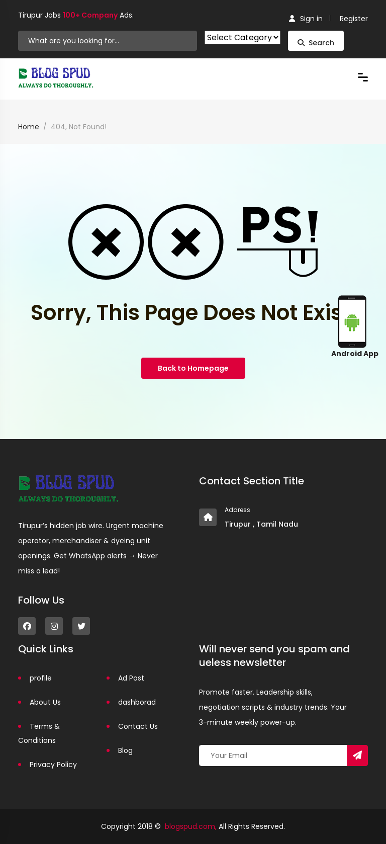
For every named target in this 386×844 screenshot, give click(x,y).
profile (41, 678)
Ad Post (131, 678)
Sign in (306, 19)
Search (316, 43)
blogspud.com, (191, 826)
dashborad (137, 702)
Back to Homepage (193, 368)
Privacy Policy (53, 764)
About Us (45, 702)
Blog (125, 750)
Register (354, 19)
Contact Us (138, 726)
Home (28, 127)
